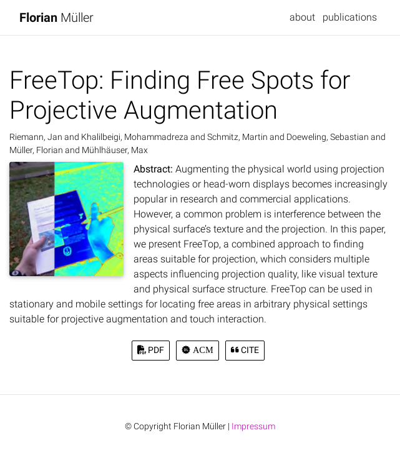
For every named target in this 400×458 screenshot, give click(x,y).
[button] (197, 351)
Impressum (253, 426)
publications (350, 17)
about (302, 17)
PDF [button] (150, 350)
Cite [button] (245, 350)
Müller (56, 17)
